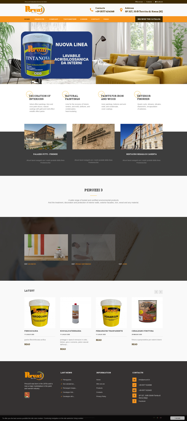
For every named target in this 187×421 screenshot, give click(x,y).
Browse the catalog (149, 19)
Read (27, 344)
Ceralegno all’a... (69, 396)
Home (98, 380)
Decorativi (32, 264)
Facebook (159, 2)
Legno (124, 264)
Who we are (139, 2)
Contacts (149, 2)
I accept (177, 418)
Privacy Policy (101, 396)
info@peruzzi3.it (144, 380)
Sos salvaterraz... (69, 384)
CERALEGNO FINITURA (143, 331)
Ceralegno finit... (68, 392)
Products (99, 388)
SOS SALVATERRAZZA (70, 331)
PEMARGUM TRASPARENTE (109, 331)
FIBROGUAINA (31, 331)
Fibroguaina (67, 380)
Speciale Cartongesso (83, 264)
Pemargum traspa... (70, 388)
